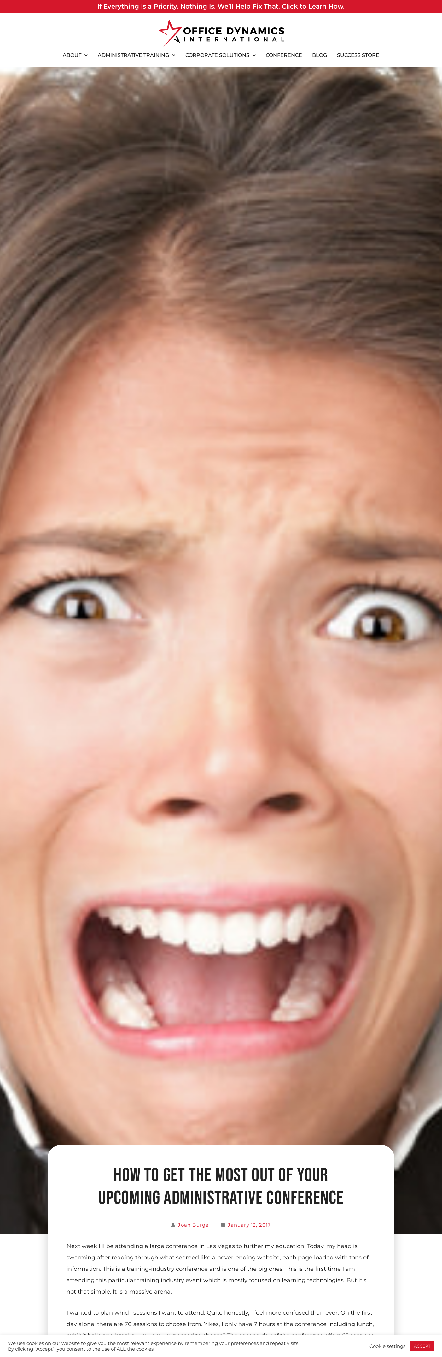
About (75, 55)
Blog (319, 55)
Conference (284, 55)
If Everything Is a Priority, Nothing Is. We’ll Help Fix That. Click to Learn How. (221, 6)
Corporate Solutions (220, 55)
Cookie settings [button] (387, 1346)
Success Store (358, 55)
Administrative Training (136, 55)
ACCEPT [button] (422, 1345)
